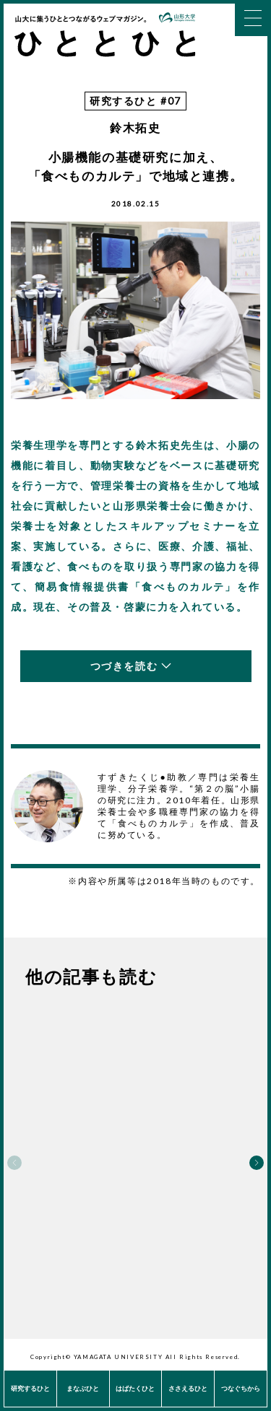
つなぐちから (240, 1388)
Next (256, 1163)
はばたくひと (135, 1388)
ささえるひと (187, 1388)
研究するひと (30, 1388)
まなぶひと (82, 1388)
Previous (14, 1163)
